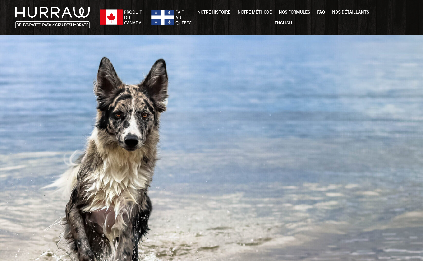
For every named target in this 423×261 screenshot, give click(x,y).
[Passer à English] (283, 23)
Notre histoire (214, 11)
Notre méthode (255, 11)
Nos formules (294, 11)
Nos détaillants (350, 11)
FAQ (321, 11)
